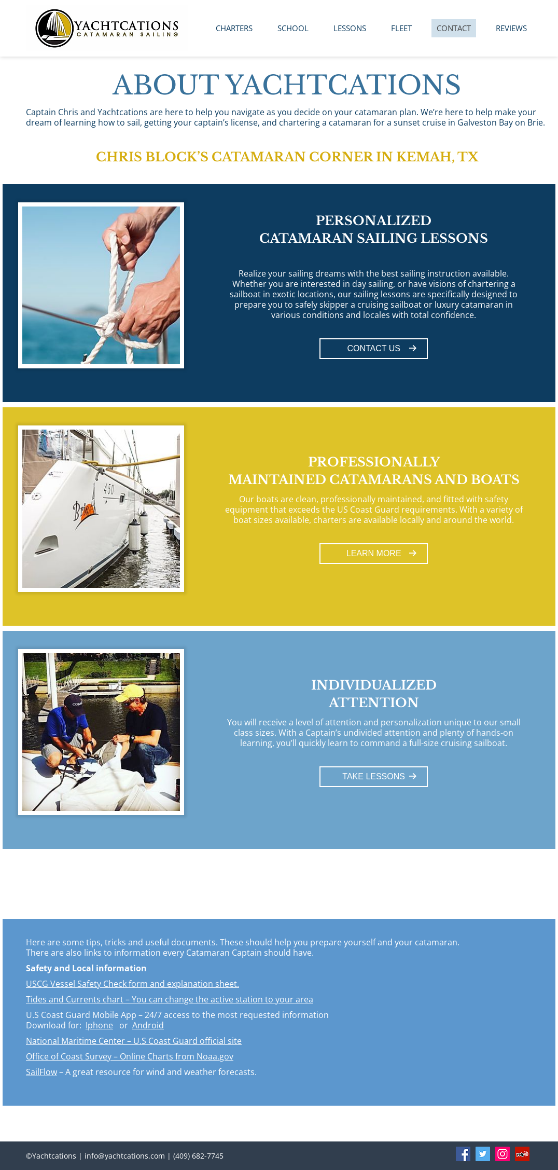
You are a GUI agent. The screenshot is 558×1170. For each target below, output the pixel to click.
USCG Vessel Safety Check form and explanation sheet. (132, 983)
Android (148, 1025)
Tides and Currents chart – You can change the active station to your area (169, 999)
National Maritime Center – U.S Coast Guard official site (134, 1041)
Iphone (99, 1025)
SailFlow (41, 1072)
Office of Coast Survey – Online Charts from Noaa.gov (129, 1056)
